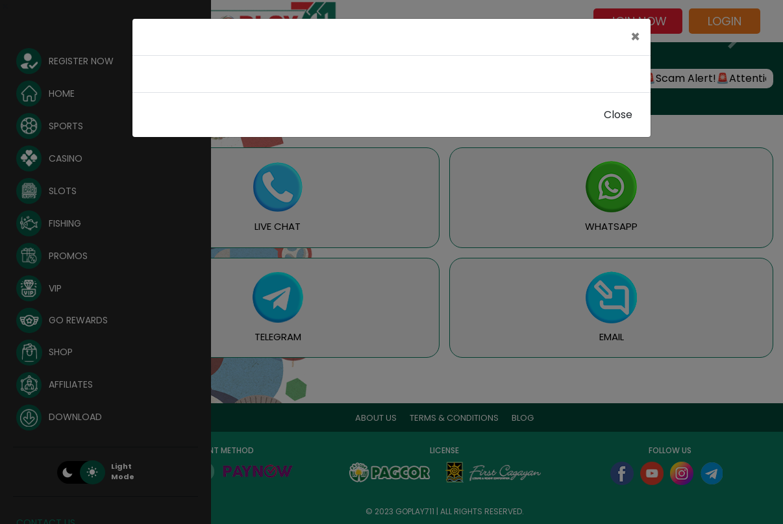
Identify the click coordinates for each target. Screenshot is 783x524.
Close (618, 114)
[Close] (635, 37)
